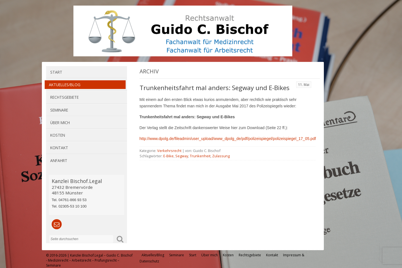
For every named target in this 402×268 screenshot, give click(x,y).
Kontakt (59, 147)
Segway (181, 155)
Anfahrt (58, 160)
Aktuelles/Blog (64, 84)
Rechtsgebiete (64, 97)
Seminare (59, 110)
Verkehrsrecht (169, 150)
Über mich (60, 122)
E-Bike (168, 155)
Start (56, 72)
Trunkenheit (200, 155)
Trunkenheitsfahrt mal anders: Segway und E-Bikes (214, 87)
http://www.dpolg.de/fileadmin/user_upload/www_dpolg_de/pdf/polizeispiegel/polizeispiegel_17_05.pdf (228, 138)
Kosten (57, 135)
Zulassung (221, 155)
